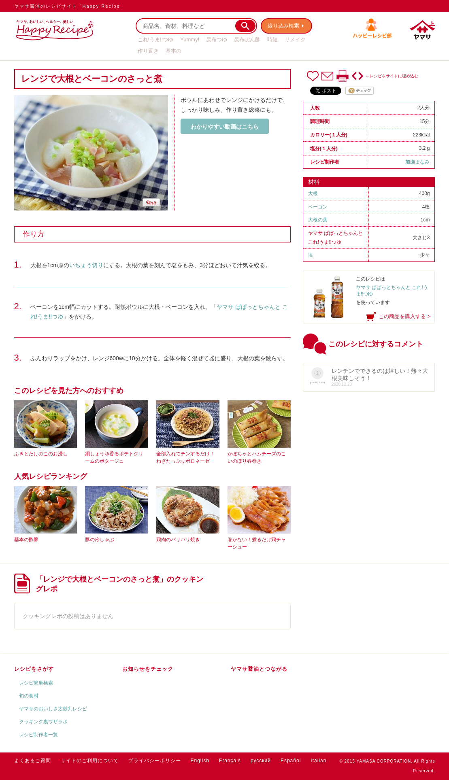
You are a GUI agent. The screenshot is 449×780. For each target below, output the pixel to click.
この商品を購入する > (404, 316)
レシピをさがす (34, 669)
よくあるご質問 (32, 760)
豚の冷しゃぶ (99, 539)
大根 (313, 193)
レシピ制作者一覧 (38, 734)
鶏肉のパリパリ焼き (178, 539)
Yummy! (189, 39)
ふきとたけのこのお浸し (41, 454)
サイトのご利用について (90, 760)
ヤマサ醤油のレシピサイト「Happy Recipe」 (70, 6)
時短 (272, 39)
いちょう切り (86, 265)
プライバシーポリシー (154, 760)
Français (230, 760)
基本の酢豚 (26, 539)
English (200, 760)
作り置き (148, 51)
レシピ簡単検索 (36, 683)
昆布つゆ (216, 39)
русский (261, 760)
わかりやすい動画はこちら (225, 126)
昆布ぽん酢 (247, 39)
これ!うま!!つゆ (156, 39)
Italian (318, 760)
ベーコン (318, 207)
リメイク (295, 39)
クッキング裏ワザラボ (43, 722)
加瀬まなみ (417, 162)
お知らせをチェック (147, 669)
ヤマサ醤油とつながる (259, 669)
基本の (173, 51)
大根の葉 (318, 220)
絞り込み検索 (284, 26)
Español (291, 760)
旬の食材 (28, 696)
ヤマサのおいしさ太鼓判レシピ (53, 709)
